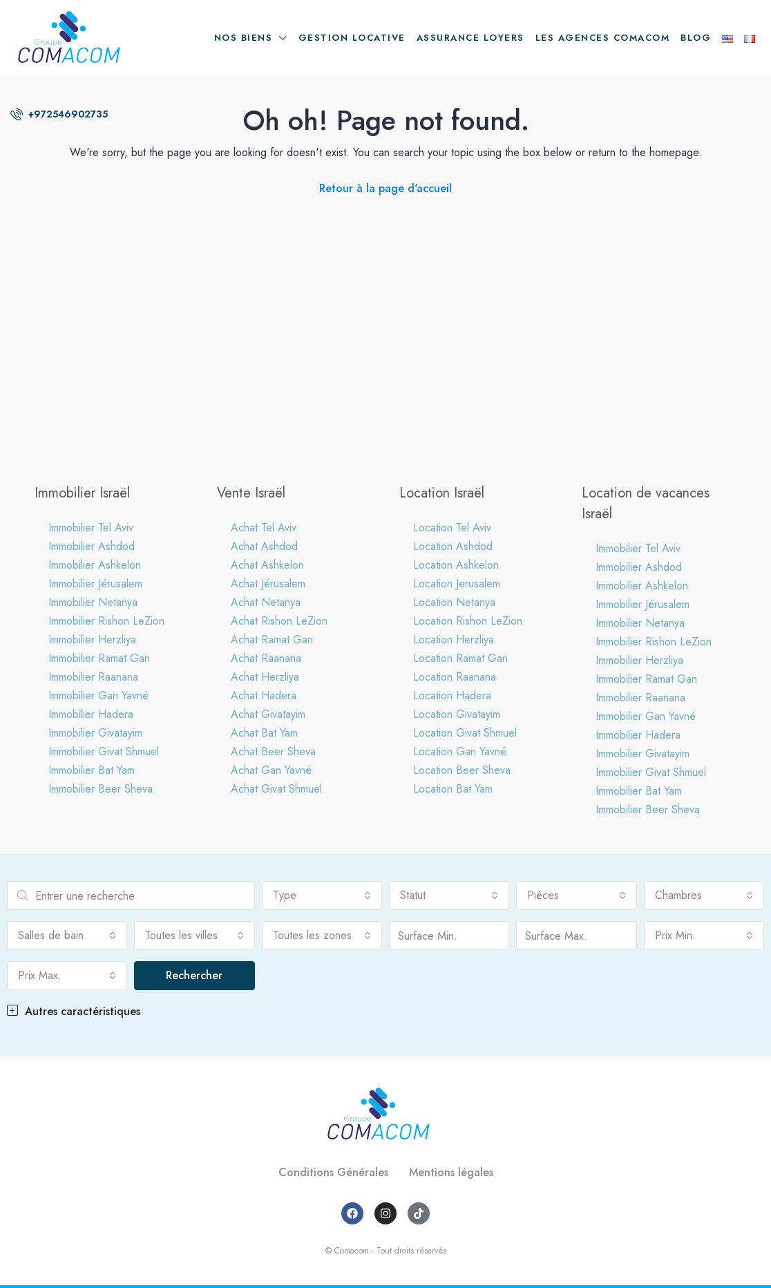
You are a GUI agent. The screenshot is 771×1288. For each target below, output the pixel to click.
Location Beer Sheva (462, 770)
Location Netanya (454, 602)
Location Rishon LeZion (467, 621)
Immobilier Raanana (93, 677)
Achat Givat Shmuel (276, 789)
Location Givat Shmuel (465, 733)
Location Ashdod (453, 546)
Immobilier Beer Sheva (100, 789)
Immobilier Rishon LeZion (106, 621)
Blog (695, 37)
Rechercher (194, 975)
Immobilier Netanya (92, 602)
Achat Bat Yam (264, 733)
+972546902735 (59, 114)
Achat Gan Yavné (271, 770)
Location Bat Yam (453, 789)
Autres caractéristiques (73, 1011)
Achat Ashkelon (267, 565)
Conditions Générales (333, 1172)
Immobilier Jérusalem (95, 583)
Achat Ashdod (264, 546)
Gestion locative (352, 37)
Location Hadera (452, 695)
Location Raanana (454, 677)
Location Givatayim (456, 714)
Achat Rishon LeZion (279, 621)
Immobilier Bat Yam (91, 770)
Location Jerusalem (456, 583)
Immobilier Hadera (90, 714)
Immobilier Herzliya (92, 639)
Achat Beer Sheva (273, 751)
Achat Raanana (266, 658)
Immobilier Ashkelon (94, 565)
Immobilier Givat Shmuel (103, 751)
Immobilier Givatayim (95, 733)
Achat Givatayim (268, 714)
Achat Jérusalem (268, 583)
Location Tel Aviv (452, 528)
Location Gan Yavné (459, 751)
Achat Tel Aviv (263, 528)
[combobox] (322, 895)
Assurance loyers (470, 37)
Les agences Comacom (602, 37)
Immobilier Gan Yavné (98, 695)
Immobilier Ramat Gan (99, 658)
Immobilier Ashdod (91, 546)
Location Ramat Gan (460, 658)
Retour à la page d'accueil (385, 188)
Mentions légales (451, 1172)
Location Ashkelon (456, 565)
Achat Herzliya (265, 677)
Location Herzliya (453, 639)
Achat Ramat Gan (272, 639)
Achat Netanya (266, 602)
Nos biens (243, 37)
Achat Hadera (263, 695)
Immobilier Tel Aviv (90, 528)
